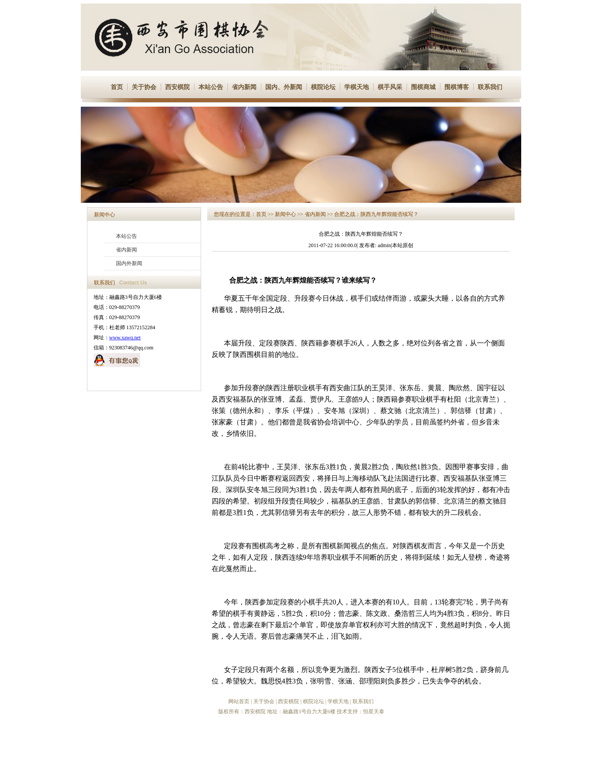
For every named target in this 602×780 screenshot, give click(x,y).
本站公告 (210, 87)
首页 (117, 87)
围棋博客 (456, 87)
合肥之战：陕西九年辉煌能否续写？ (376, 214)
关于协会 (144, 87)
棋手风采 (390, 87)
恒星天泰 (373, 711)
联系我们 (490, 87)
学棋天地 (356, 87)
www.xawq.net (125, 337)
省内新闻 (244, 87)
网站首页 (238, 701)
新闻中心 (104, 215)
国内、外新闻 (283, 87)
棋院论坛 (323, 87)
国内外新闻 (129, 263)
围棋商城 (423, 87)
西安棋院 (177, 87)
